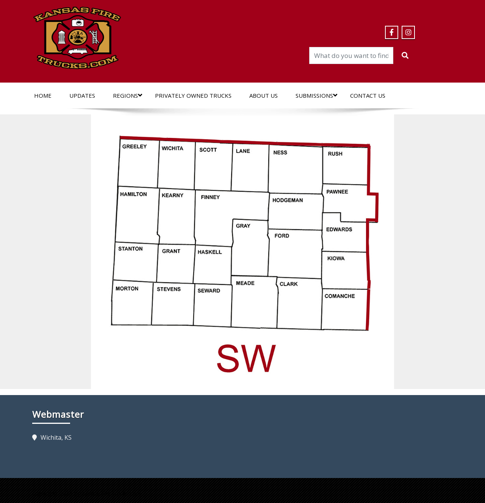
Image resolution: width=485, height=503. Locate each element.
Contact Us (367, 95)
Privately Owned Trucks (193, 95)
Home (43, 95)
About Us (263, 95)
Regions (127, 95)
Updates (82, 95)
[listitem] (138, 162)
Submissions (316, 95)
